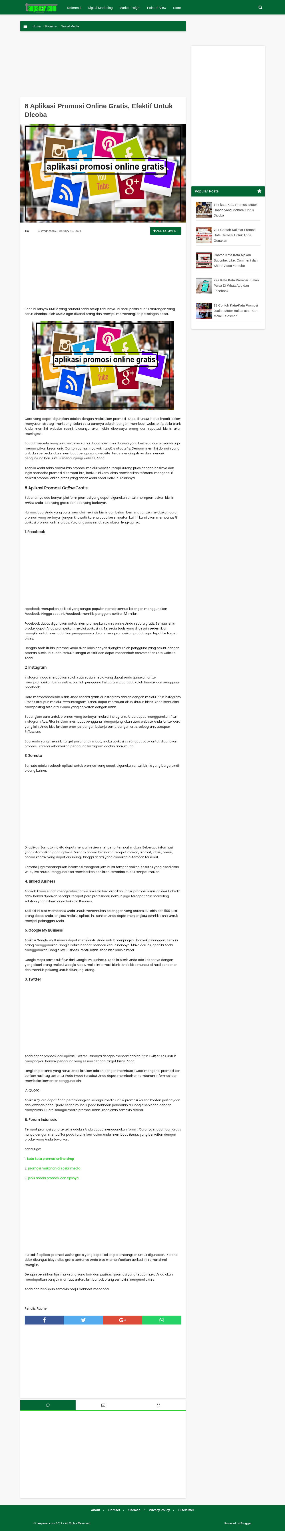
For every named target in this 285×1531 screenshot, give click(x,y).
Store (177, 8)
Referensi (74, 8)
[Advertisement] (103, 66)
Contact (114, 1510)
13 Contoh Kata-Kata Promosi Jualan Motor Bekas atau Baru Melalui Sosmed (236, 310)
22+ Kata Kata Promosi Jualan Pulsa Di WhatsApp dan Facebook (236, 285)
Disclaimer (186, 1510)
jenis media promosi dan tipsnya (52, 1178)
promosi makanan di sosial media (54, 1168)
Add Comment (165, 231)
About (95, 1510)
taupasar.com (45, 1523)
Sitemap (134, 1510)
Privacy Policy (159, 1510)
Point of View (156, 8)
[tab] (48, 1405)
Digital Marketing (100, 8)
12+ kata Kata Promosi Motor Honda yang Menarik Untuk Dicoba (235, 210)
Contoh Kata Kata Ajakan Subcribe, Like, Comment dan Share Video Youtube (236, 260)
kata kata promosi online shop (50, 1159)
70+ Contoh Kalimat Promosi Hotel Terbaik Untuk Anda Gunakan (235, 235)
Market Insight (129, 8)
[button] (260, 7)
